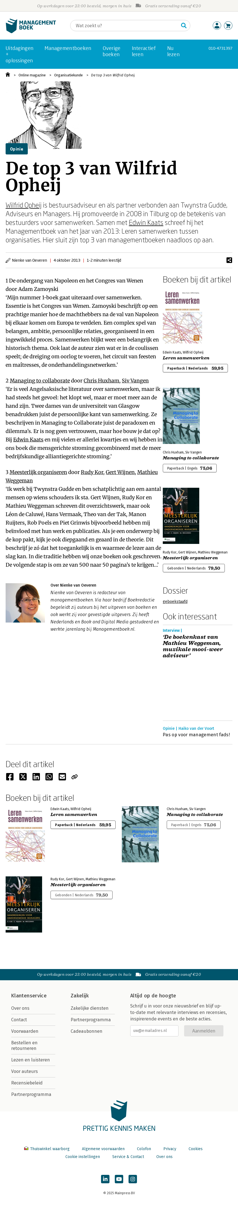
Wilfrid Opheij (24, 205)
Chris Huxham (101, 380)
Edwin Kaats (146, 222)
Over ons (20, 1008)
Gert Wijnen (120, 472)
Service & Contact (128, 1156)
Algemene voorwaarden (103, 1148)
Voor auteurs (24, 1071)
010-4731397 (220, 48)
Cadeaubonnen (86, 1031)
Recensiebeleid (27, 1083)
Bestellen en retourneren (24, 1045)
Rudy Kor (92, 472)
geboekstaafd (175, 601)
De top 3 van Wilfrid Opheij (113, 75)
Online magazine (32, 75)
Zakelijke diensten (90, 1008)
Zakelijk (80, 996)
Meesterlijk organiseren (38, 472)
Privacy (169, 1148)
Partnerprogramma (31, 1094)
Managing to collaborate (40, 380)
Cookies (196, 1148)
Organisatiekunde (68, 75)
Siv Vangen (135, 380)
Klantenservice (29, 996)
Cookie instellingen (82, 1156)
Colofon (144, 1148)
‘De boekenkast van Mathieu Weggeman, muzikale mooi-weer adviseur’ (193, 646)
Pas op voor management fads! (196, 734)
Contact (19, 1019)
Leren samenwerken (186, 358)
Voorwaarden (24, 1031)
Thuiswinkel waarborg (47, 1148)
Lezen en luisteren (30, 1060)
